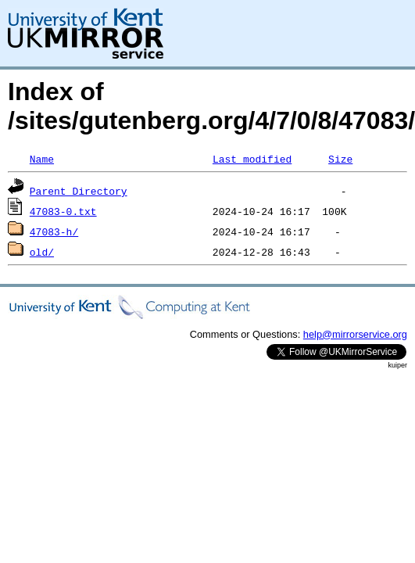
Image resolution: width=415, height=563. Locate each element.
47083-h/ (54, 231)
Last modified (252, 159)
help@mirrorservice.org (355, 334)
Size (340, 159)
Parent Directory (78, 191)
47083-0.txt (63, 211)
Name (42, 159)
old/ (42, 252)
